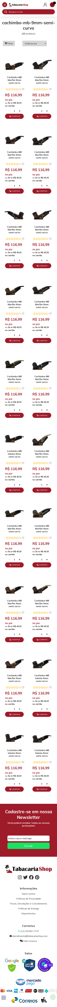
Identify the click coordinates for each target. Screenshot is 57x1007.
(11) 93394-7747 (28, 931)
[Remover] (9, 111)
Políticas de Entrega (28, 908)
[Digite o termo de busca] (32, 12)
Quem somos (28, 893)
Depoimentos (28, 913)
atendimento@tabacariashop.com (28, 936)
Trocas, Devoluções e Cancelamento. (28, 903)
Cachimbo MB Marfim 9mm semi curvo (14, 80)
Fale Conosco (28, 941)
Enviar (28, 846)
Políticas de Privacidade (28, 898)
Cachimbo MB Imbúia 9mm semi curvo (14, 454)
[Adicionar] (19, 111)
